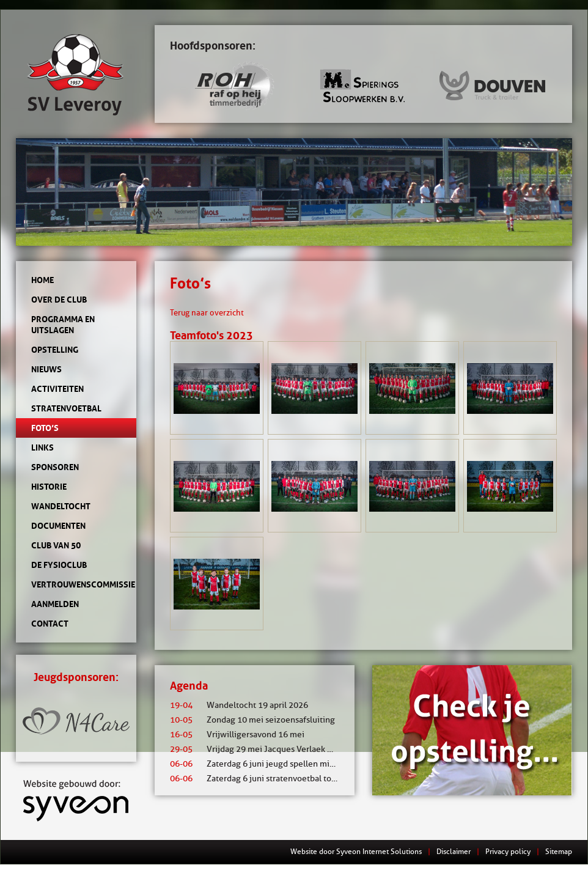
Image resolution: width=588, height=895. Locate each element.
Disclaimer (453, 851)
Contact (49, 623)
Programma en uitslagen (63, 325)
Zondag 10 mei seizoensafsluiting (252, 720)
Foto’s (45, 427)
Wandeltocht (60, 506)
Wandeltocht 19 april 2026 (239, 705)
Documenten (58, 525)
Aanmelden (55, 604)
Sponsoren (55, 467)
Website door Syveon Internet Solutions (356, 851)
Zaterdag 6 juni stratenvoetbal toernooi (263, 778)
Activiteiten (57, 388)
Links (42, 447)
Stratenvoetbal (66, 408)
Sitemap (558, 851)
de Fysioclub (59, 564)
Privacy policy (508, 851)
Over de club (59, 299)
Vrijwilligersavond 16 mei (237, 734)
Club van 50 (56, 545)
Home (42, 279)
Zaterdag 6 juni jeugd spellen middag (259, 764)
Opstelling (54, 349)
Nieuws (46, 369)
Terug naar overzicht (207, 312)
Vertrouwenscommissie (76, 584)
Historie (49, 486)
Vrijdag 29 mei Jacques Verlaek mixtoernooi (272, 749)
